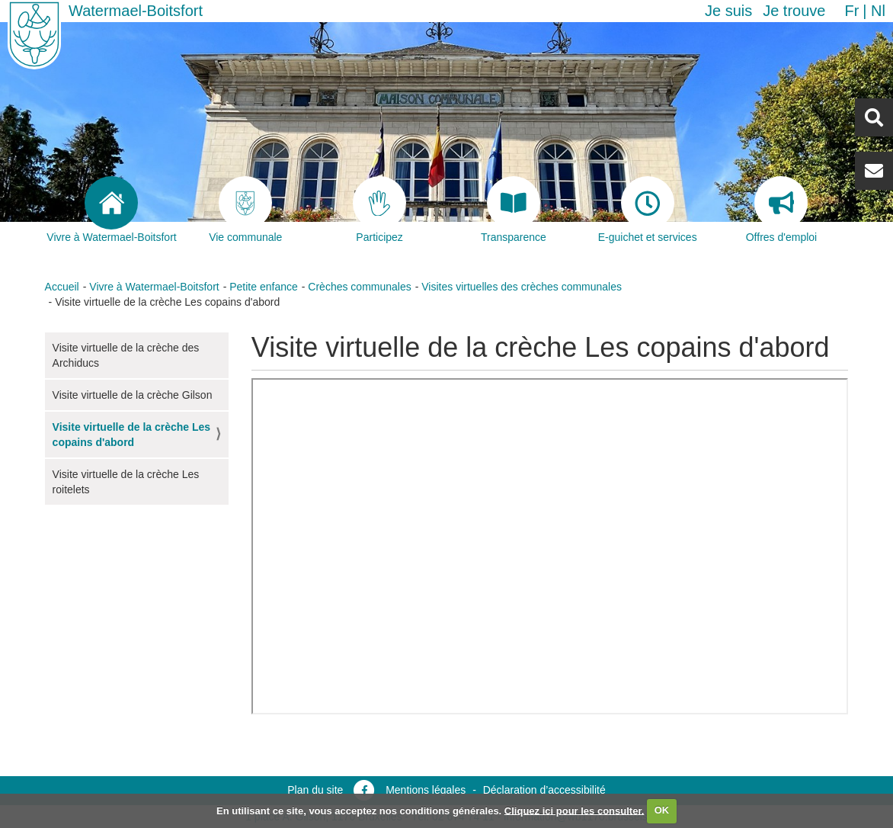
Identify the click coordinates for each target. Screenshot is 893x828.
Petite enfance (263, 287)
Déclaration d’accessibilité (544, 790)
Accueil (62, 287)
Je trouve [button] (794, 10)
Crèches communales (359, 287)
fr (851, 10)
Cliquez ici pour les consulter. (574, 810)
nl (878, 10)
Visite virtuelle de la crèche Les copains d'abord (132, 434)
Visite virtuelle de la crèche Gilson (133, 395)
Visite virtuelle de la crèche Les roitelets (126, 482)
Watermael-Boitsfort (136, 10)
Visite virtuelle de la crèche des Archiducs (126, 355)
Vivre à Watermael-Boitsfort (154, 287)
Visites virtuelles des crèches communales (521, 287)
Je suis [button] (728, 10)
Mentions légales (426, 790)
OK (662, 810)
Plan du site (315, 790)
